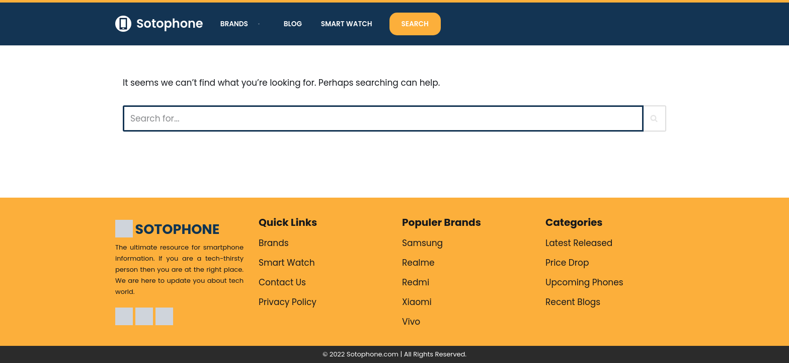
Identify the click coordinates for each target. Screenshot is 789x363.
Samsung (422, 243)
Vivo (411, 322)
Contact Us (282, 282)
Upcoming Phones (584, 282)
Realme (418, 263)
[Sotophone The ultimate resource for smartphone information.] (159, 24)
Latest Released (578, 243)
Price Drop (567, 263)
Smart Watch (346, 24)
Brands (274, 243)
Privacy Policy (288, 302)
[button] (258, 24)
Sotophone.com (373, 354)
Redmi (415, 282)
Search (415, 24)
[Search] (383, 118)
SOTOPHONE (177, 229)
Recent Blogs (572, 302)
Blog (293, 24)
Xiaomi (417, 302)
